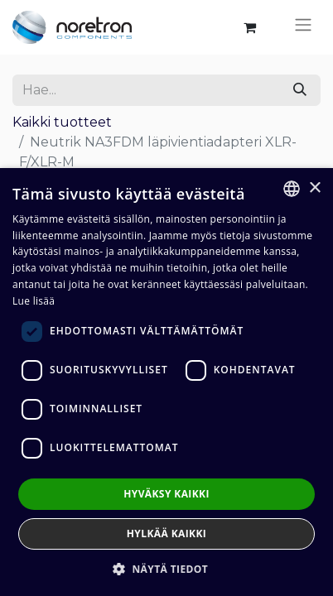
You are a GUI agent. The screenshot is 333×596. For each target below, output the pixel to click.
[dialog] (166, 382)
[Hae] (300, 90)
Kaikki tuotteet (62, 122)
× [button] (314, 188)
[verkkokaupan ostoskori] (249, 27)
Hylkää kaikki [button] (166, 533)
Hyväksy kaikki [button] (166, 494)
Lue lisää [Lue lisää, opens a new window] (33, 301)
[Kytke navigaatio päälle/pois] (303, 27)
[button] (166, 568)
